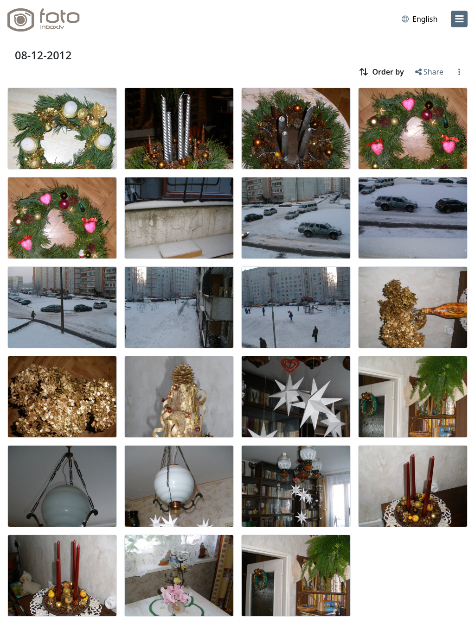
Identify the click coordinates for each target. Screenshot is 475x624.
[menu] (459, 19)
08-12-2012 (43, 55)
